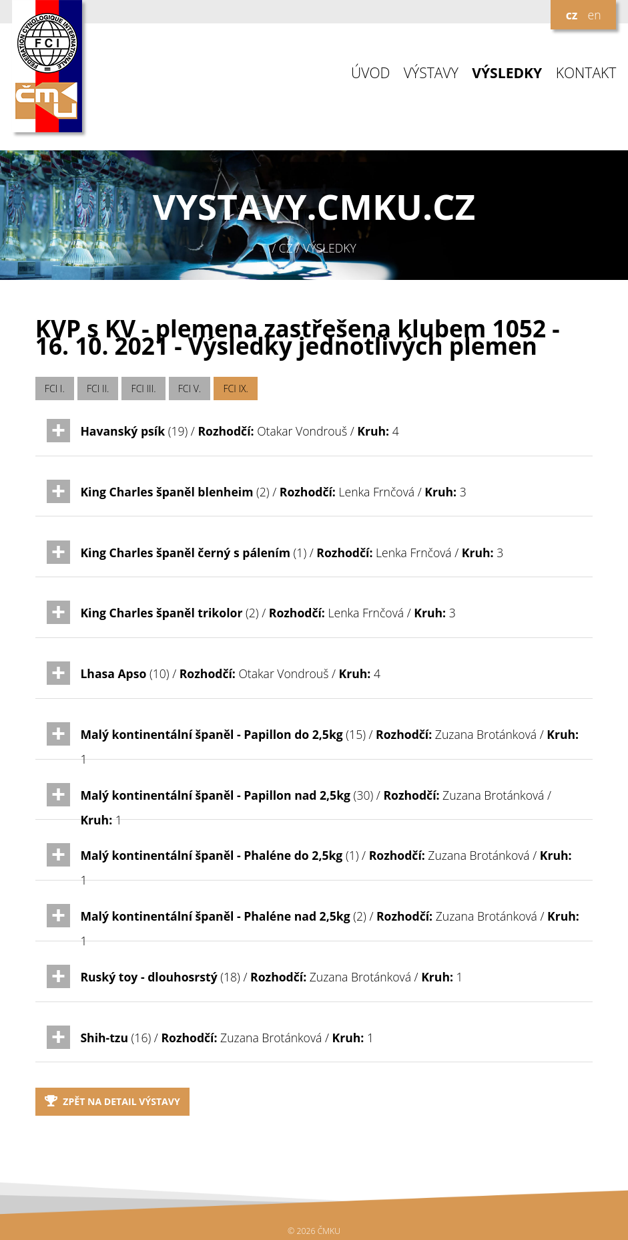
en (594, 15)
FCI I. (55, 388)
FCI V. (190, 388)
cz (572, 15)
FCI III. (143, 388)
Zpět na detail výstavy (112, 1101)
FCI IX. (235, 388)
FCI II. (98, 388)
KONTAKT (586, 73)
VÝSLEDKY (507, 73)
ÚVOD (370, 73)
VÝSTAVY (431, 73)
